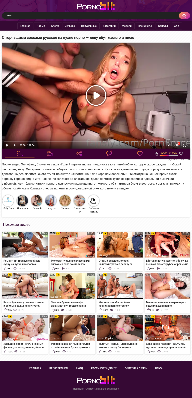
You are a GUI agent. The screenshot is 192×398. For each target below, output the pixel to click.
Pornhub (36, 202)
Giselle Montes (154, 255)
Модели (123, 25)
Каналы (159, 25)
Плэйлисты (141, 25)
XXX (173, 25)
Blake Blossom (11, 338)
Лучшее (66, 25)
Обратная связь (136, 368)
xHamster (56, 338)
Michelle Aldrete (12, 296)
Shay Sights (105, 296)
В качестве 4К (80, 204)
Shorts (51, 25)
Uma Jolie (8, 255)
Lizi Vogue (104, 255)
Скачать (169, 145)
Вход (79, 368)
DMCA (159, 368)
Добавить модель (94, 204)
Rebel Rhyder (105, 338)
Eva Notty (56, 296)
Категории (105, 25)
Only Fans (8, 202)
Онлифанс (22, 202)
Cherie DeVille (154, 338)
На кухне (50, 202)
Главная (22, 25)
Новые (37, 25)
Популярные (85, 25)
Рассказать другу (104, 368)
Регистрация (58, 368)
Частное (65, 202)
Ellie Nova (56, 255)
